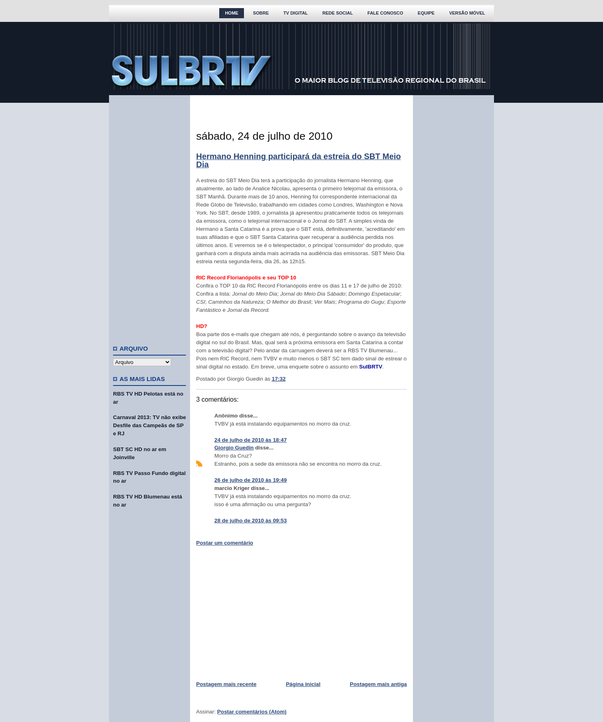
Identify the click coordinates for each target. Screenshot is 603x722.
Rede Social (338, 13)
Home (231, 13)
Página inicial (303, 684)
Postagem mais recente (226, 684)
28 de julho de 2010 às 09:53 (250, 521)
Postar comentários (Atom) (252, 712)
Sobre (261, 13)
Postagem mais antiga (378, 684)
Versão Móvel (467, 13)
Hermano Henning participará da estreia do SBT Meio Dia (298, 160)
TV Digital (295, 13)
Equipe (426, 13)
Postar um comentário (224, 543)
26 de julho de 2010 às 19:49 (250, 480)
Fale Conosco (385, 13)
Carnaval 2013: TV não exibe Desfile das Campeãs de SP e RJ (149, 425)
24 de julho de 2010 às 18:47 (250, 440)
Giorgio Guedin (234, 448)
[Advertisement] (149, 216)
